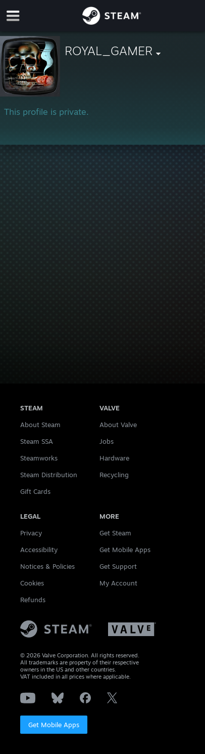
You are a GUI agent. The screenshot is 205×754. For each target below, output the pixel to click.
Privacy (31, 533)
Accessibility (39, 550)
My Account (118, 583)
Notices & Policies (47, 566)
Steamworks (39, 458)
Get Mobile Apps (53, 725)
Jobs (106, 441)
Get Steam (115, 533)
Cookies (32, 583)
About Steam (40, 425)
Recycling (114, 475)
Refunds (32, 600)
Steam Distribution (48, 475)
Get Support (118, 566)
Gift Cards (35, 491)
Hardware (114, 458)
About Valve (118, 425)
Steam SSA (36, 441)
